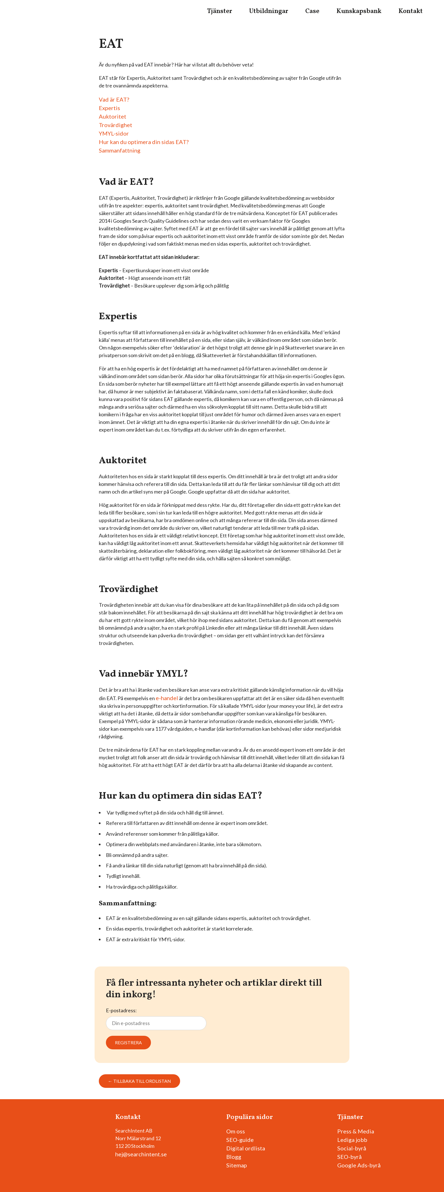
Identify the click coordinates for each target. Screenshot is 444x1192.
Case (312, 11)
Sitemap (236, 1165)
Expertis (109, 107)
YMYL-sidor (114, 133)
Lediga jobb (352, 1139)
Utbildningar (268, 11)
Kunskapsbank (358, 11)
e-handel (167, 697)
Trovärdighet (115, 124)
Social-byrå (351, 1148)
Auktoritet (112, 116)
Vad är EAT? (114, 99)
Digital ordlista (245, 1148)
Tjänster (219, 11)
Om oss (235, 1131)
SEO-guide (240, 1139)
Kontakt (410, 11)
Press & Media (355, 1131)
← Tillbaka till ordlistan (139, 1081)
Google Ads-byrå (359, 1165)
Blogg (233, 1156)
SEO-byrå (349, 1156)
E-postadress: (156, 1018)
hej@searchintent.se (141, 1154)
